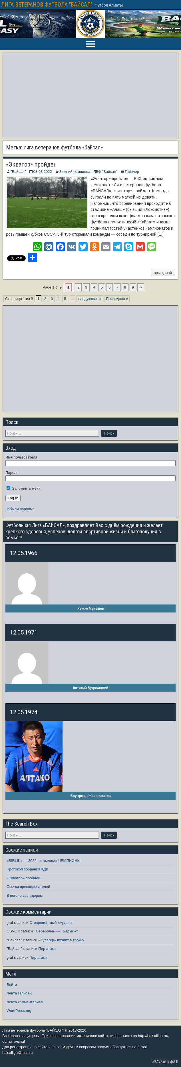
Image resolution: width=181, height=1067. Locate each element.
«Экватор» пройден (31, 164)
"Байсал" (18, 171)
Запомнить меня (24, 488)
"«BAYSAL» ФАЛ (164, 1061)
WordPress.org (19, 1010)
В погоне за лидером (25, 895)
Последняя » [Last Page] (117, 299)
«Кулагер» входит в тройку (61, 940)
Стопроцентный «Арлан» (51, 922)
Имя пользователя (21, 457)
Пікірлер (132, 171)
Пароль (11, 473)
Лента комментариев (25, 1002)
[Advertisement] (90, 95)
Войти (12, 984)
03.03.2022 (42, 171)
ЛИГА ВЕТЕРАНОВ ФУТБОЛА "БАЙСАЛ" (46, 4)
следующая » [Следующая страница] (89, 299)
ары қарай (163, 273)
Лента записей (19, 993)
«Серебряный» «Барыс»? (56, 931)
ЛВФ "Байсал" (105, 171)
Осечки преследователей (28, 886)
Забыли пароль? (19, 509)
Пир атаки (46, 948)
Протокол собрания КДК (27, 869)
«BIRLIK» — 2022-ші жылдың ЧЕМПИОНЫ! (44, 860)
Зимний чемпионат (75, 171)
